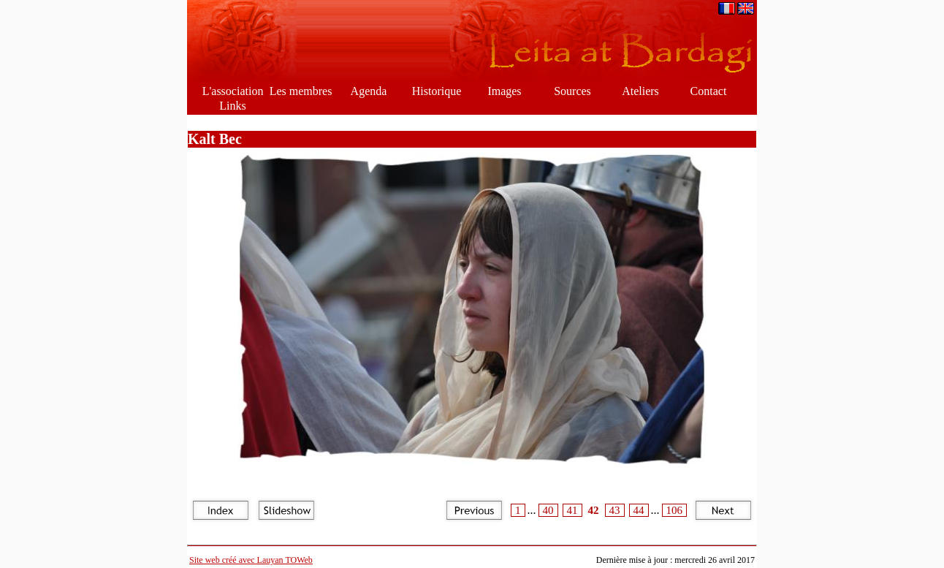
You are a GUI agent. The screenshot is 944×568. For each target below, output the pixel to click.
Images (504, 91)
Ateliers (640, 91)
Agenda (369, 91)
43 (614, 510)
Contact (708, 91)
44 (638, 510)
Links (232, 105)
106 (674, 510)
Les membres (301, 91)
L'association (233, 91)
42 (593, 510)
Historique (437, 91)
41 (572, 510)
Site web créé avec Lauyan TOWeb (251, 560)
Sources (572, 91)
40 (548, 510)
